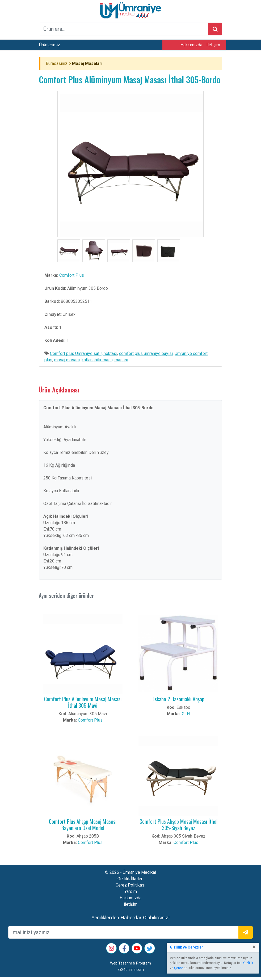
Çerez (178, 968)
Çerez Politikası (130, 885)
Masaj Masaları (87, 63)
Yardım (130, 891)
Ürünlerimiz (49, 44)
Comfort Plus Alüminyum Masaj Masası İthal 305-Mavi (82, 702)
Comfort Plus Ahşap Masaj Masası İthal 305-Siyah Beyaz (178, 824)
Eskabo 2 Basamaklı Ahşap (178, 699)
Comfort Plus (71, 275)
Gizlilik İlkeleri (130, 878)
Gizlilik (248, 963)
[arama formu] (123, 29)
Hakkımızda (191, 44)
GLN (186, 713)
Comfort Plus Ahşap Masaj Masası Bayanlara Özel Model (82, 824)
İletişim (213, 44)
